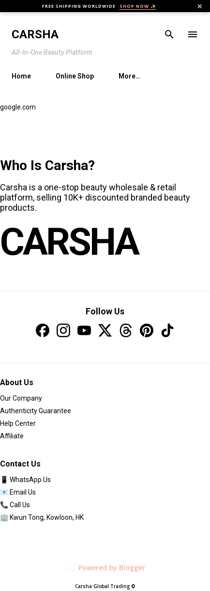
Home (21, 76)
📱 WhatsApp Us (25, 479)
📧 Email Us (18, 492)
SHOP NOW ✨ (138, 6)
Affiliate (12, 436)
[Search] (169, 34)
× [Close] (199, 6)
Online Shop (75, 76)
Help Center (18, 423)
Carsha (35, 34)
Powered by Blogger (105, 567)
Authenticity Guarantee (35, 411)
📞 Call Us (15, 505)
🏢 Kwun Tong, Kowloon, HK (42, 517)
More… (129, 76)
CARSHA (69, 242)
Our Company (21, 398)
